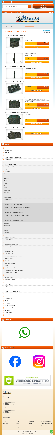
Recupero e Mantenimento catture (12, 246)
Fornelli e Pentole (9, 277)
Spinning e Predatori (10, 279)
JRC (5, 185)
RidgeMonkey (7, 232)
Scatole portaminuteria (10, 267)
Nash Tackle (6, 192)
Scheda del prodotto (36, 47)
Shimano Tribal (7, 225)
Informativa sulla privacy (46, 423)
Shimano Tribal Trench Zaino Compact (15, 35)
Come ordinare (32, 427)
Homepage (5, 26)
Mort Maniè (8, 284)
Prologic (6, 194)
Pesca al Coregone (9, 314)
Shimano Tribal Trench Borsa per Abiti (15, 127)
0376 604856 (10, 404)
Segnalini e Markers (9, 251)
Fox (5, 173)
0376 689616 (10, 412)
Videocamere (8, 303)
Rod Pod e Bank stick (9, 162)
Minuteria (7, 260)
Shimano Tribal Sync (8, 199)
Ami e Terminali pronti (10, 263)
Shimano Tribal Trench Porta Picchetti (15, 66)
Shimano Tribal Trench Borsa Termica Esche (16, 112)
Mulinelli (7, 152)
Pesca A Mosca (8, 312)
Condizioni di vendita (46, 421)
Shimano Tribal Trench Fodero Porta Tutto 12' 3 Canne (19, 51)
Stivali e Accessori (9, 298)
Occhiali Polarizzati (9, 296)
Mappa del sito (32, 425)
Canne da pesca (8, 150)
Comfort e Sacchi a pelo (10, 237)
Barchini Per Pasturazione (10, 274)
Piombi (6, 265)
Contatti (30, 423)
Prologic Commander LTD (11, 147)
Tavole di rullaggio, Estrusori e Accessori (14, 256)
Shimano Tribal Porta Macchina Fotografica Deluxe (18, 97)
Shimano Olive (7, 223)
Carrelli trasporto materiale (11, 272)
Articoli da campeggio (10, 305)
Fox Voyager (6, 178)
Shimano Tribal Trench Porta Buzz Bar (15, 81)
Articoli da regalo (9, 307)
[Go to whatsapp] (51, 432)
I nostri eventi (6, 425)
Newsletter (31, 421)
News (4, 427)
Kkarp (5, 183)
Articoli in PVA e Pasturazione (11, 249)
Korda (5, 227)
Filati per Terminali (9, 258)
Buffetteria (22, 26)
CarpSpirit (6, 230)
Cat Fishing (7, 289)
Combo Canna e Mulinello (11, 155)
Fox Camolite (7, 176)
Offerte (17, 425)
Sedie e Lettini (8, 235)
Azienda (4, 421)
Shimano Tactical (7, 197)
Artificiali (7, 282)
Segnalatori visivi (8, 169)
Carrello (17, 427)
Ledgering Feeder (9, 286)
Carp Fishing (15, 26)
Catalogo (10, 26)
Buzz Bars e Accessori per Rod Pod (12, 164)
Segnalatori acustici (9, 166)
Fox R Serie (6, 180)
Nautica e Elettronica (10, 300)
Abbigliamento (8, 293)
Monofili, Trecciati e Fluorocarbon (13, 157)
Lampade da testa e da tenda (11, 244)
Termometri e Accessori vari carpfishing (14, 270)
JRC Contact (6, 187)
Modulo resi (44, 425)
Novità (17, 423)
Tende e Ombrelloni (9, 239)
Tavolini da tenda (8, 242)
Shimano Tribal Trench (8, 202)
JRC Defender (7, 190)
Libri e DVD (7, 310)
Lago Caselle (5, 423)
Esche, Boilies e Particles (10, 253)
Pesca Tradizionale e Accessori (12, 291)
